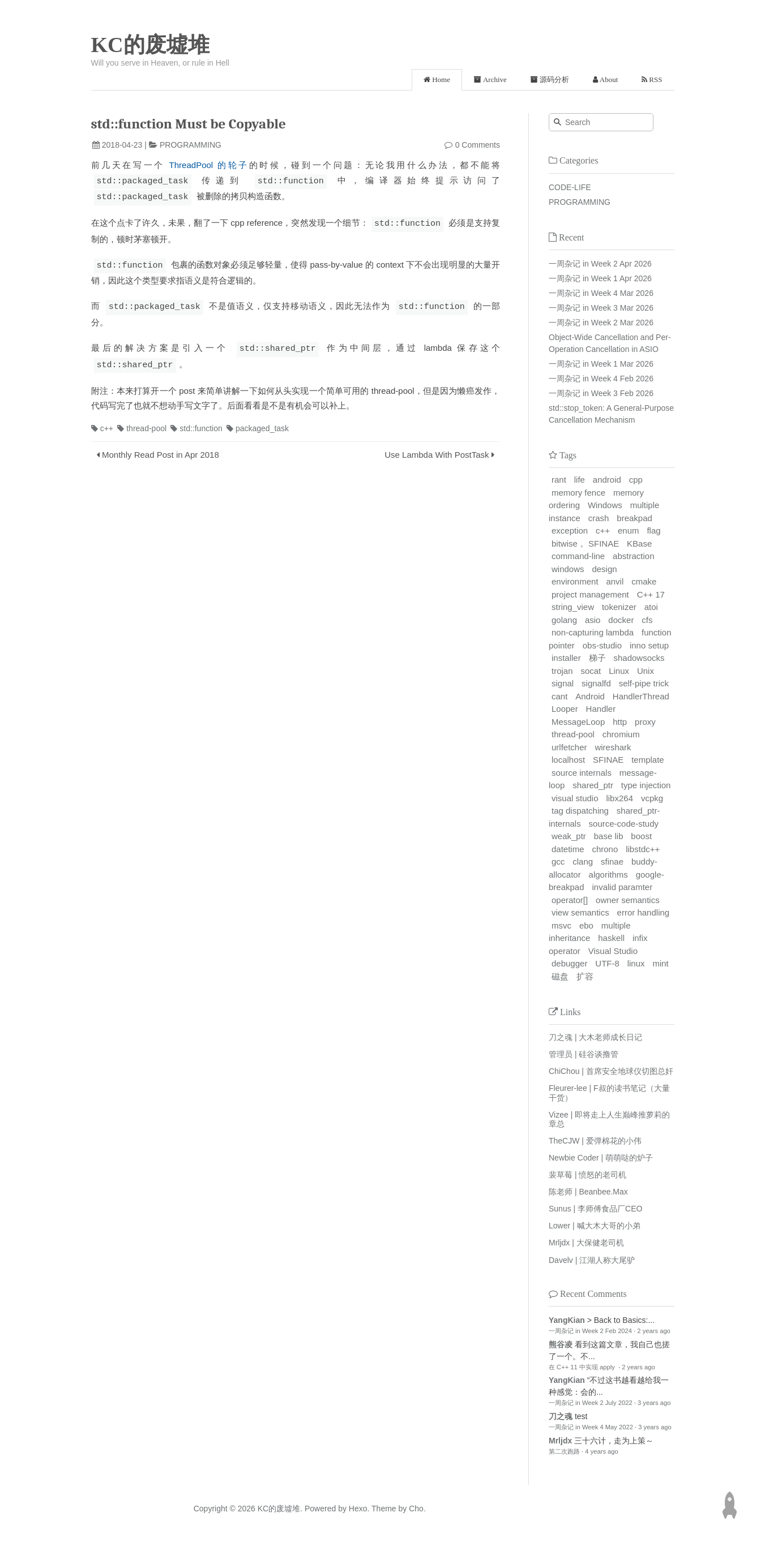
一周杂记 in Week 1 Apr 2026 (600, 278)
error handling (643, 912)
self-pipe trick (644, 683)
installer (566, 658)
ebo (586, 925)
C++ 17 (651, 594)
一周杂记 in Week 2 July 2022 (590, 1402)
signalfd (596, 683)
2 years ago (653, 1330)
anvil (614, 581)
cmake (643, 581)
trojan (562, 671)
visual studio (575, 798)
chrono (605, 849)
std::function (196, 424)
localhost (568, 759)
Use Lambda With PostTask (436, 450)
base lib (608, 836)
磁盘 (560, 976)
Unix (645, 671)
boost (641, 836)
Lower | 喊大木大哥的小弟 (594, 1225)
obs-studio (602, 645)
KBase (639, 543)
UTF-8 (607, 963)
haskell (611, 938)
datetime (568, 849)
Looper (565, 709)
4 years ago (601, 1451)
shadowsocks (638, 658)
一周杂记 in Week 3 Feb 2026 (601, 393)
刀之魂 (560, 1416)
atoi (651, 607)
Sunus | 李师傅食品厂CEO (595, 1208)
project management (590, 594)
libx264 (619, 798)
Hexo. (358, 1508)
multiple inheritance (590, 932)
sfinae (612, 861)
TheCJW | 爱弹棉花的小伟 (595, 1140)
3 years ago (654, 1402)
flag (653, 530)
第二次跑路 (564, 1451)
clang (582, 861)
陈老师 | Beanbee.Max (588, 1191)
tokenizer (619, 607)
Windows (605, 505)
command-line (578, 556)
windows (568, 569)
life (579, 479)
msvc (561, 925)
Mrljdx (560, 1440)
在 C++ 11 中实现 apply (583, 1367)
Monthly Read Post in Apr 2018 (160, 450)
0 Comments (477, 144)
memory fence (578, 492)
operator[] (570, 900)
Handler (601, 709)
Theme (382, 1508)
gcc (558, 861)
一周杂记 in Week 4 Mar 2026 (601, 293)
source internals (582, 772)
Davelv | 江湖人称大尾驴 (592, 1260)
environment (575, 581)
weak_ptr (569, 836)
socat (590, 671)
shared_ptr (592, 785)
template (647, 759)
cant (559, 696)
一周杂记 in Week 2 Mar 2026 (601, 322)
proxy (645, 722)
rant (559, 479)
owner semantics (628, 900)
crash (598, 518)
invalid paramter (622, 887)
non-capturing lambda (593, 632)
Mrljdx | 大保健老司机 (586, 1242)
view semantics (580, 912)
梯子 (597, 658)
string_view (573, 607)
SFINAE (608, 759)
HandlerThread (641, 696)
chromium (621, 734)
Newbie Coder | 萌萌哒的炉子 (601, 1157)
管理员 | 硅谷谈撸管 (583, 1054)
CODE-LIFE (570, 187)
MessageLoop (578, 722)
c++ (102, 424)
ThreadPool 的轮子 (209, 165)
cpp (636, 479)
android (607, 479)
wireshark (613, 747)
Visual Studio (613, 951)
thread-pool (141, 424)
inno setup (649, 645)
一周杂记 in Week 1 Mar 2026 (601, 363)
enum (628, 530)
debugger (569, 963)
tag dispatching (580, 810)
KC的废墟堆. (280, 1508)
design (604, 569)
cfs (647, 620)
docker (621, 620)
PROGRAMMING (190, 144)
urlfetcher (569, 747)
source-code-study (624, 823)
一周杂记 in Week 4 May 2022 (591, 1427)
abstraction (633, 556)
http (620, 722)
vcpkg (652, 798)
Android (590, 696)
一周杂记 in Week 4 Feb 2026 (601, 378)
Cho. (416, 1508)
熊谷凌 (560, 1344)
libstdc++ (643, 849)
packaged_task (257, 424)
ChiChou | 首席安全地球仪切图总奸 (611, 1071)
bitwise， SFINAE (585, 543)
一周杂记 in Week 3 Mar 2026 (601, 307)
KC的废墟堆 (150, 45)
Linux (619, 671)
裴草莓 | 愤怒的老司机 (587, 1174)
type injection (646, 785)
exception (570, 530)
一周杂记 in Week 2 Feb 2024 (590, 1330)
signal (563, 683)
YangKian (567, 1320)
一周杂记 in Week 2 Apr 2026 (600, 263)
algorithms (608, 874)
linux (636, 963)
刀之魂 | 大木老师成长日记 (595, 1037)
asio (593, 620)
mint (660, 963)
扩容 (584, 976)
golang (564, 620)
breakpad (634, 518)
